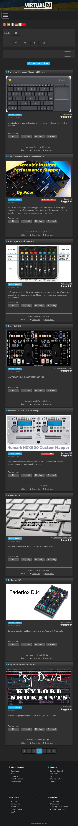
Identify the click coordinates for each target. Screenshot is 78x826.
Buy (12, 773)
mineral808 (67, 622)
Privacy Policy (16, 809)
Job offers (15, 807)
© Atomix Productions (39, 823)
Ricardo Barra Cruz (64, 368)
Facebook (55, 801)
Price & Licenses (17, 779)
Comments (36, 150)
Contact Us (15, 804)
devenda (68, 707)
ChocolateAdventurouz (62, 538)
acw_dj (69, 199)
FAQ (51, 776)
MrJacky (68, 114)
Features (14, 776)
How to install (49, 150)
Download (15, 771)
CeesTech (67, 284)
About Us (14, 801)
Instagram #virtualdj (59, 807)
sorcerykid (67, 453)
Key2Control (14, 495)
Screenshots (16, 782)
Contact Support (56, 771)
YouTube (54, 804)
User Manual (55, 773)
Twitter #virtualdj (58, 809)
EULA (13, 812)
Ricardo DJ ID (14, 326)
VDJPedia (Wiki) (56, 779)
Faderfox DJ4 (14, 580)
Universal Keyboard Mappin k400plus (26, 72)
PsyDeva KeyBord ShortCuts (22, 664)
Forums (53, 782)
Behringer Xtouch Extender (21, 241)
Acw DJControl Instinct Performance (26, 156)
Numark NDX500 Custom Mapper (24, 410)
